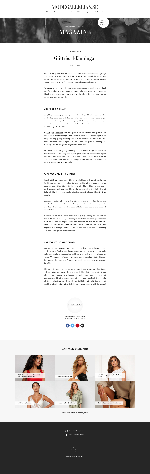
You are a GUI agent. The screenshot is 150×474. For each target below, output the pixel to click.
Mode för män (99, 12)
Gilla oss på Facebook (76, 435)
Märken (79, 12)
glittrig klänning (54, 115)
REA (72, 12)
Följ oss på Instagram (76, 431)
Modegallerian (75, 31)
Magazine (88, 12)
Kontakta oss (75, 450)
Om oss (75, 448)
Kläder (48, 12)
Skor (55, 12)
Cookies (75, 452)
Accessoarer (64, 12)
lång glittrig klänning (61, 139)
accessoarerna (50, 278)
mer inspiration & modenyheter (75, 413)
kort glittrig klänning (55, 133)
